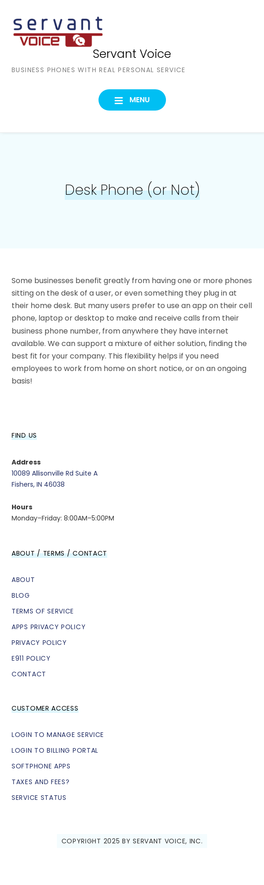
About (23, 579)
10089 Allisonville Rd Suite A (55, 473)
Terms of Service (43, 611)
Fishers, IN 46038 (38, 484)
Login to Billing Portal (55, 750)
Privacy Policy (39, 642)
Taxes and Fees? (41, 781)
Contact (29, 674)
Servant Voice (132, 54)
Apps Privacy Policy (49, 626)
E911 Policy (31, 658)
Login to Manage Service (58, 734)
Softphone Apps (41, 766)
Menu (139, 99)
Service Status (39, 797)
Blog (21, 595)
